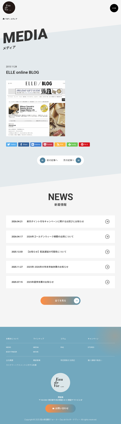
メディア (14, 19)
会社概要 (9, 360)
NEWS (8, 347)
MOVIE (35, 352)
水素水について (12, 339)
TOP (7, 19)
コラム (63, 339)
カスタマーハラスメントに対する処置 (21, 365)
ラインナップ (38, 339)
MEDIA (36, 347)
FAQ (62, 347)
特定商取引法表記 (67, 360)
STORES (91, 347)
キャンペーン (93, 339)
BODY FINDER (11, 352)
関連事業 (36, 360)
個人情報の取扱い (95, 360)
